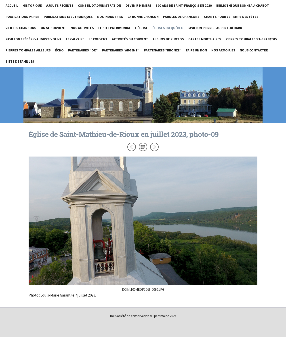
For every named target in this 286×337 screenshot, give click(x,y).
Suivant (154, 147)
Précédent (131, 147)
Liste (143, 147)
